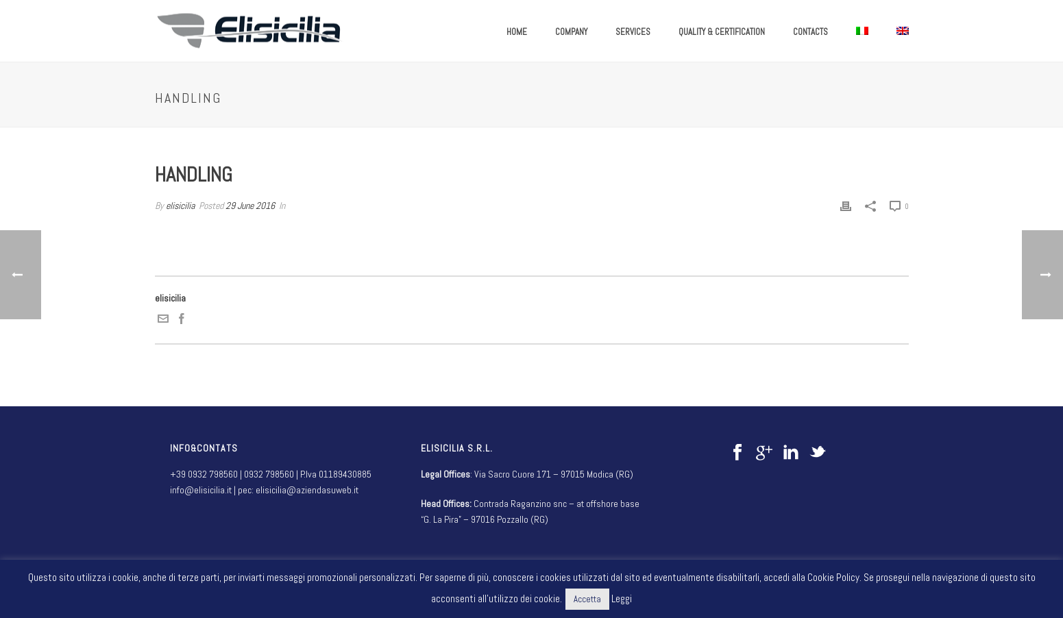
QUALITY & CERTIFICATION (722, 32)
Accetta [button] (587, 599)
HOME (516, 32)
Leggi (621, 598)
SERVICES (632, 32)
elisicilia (180, 205)
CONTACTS (810, 32)
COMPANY (571, 32)
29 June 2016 (250, 205)
